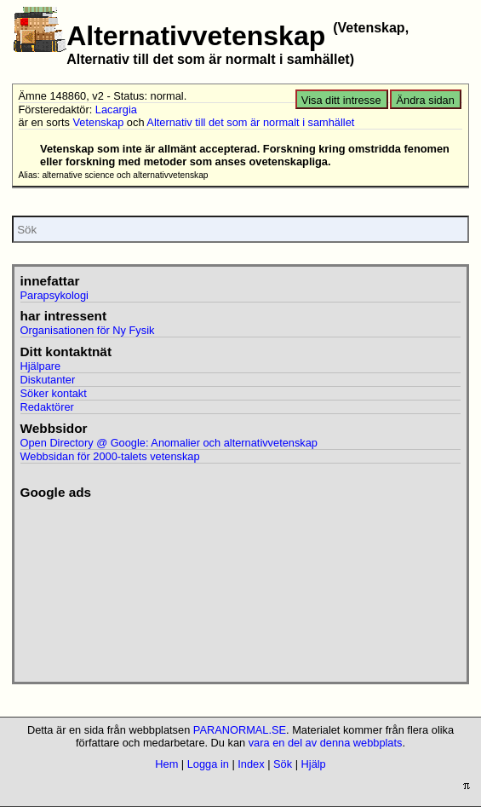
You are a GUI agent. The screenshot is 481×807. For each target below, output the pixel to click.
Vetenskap (98, 122)
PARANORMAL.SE (239, 729)
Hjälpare (40, 366)
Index (251, 764)
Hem (166, 764)
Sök (282, 764)
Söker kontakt (53, 393)
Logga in (208, 764)
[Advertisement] (114, 585)
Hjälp (313, 764)
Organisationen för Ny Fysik (87, 330)
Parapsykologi (54, 295)
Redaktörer (47, 407)
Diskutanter (48, 379)
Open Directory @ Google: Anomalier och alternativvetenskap (169, 442)
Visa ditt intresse (341, 100)
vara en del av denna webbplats (326, 742)
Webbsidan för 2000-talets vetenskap (110, 456)
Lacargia (116, 109)
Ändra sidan (426, 100)
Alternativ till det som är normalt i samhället (250, 122)
